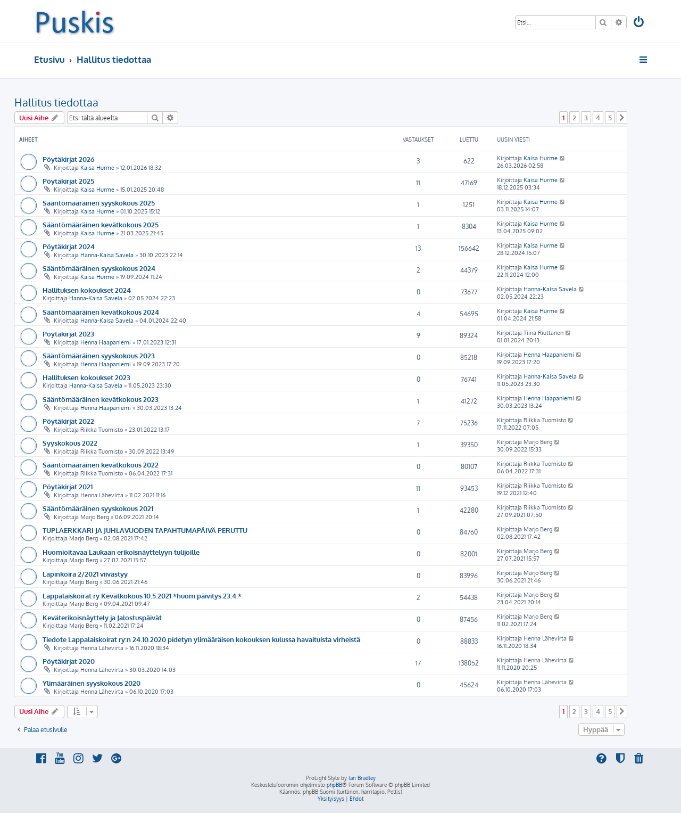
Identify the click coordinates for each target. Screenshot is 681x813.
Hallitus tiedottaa (56, 102)
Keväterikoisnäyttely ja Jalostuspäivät (102, 617)
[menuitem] (639, 23)
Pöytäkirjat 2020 (69, 661)
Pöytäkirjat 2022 (68, 420)
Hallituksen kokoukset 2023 (86, 377)
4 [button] (598, 117)
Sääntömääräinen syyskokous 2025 (99, 202)
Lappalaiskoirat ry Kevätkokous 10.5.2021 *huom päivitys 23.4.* (142, 595)
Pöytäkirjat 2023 (68, 333)
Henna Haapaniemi (105, 342)
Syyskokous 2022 (70, 442)
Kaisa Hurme (97, 167)
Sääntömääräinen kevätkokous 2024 (101, 311)
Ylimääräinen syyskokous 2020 (91, 682)
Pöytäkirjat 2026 (69, 158)
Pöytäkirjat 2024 (69, 246)
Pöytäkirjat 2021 (68, 486)
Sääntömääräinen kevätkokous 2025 (101, 224)
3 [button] (586, 117)
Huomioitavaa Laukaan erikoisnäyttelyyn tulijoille (121, 551)
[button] (622, 117)
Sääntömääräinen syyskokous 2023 (99, 355)
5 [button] (610, 117)
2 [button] (574, 117)
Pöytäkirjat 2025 (68, 180)
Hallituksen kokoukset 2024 (87, 289)
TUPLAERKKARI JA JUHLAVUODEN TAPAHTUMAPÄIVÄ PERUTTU (145, 530)
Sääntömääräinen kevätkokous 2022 (101, 464)
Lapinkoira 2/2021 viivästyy (85, 573)
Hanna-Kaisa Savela (107, 255)
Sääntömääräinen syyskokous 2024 (99, 268)
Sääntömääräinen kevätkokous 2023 (101, 399)
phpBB (334, 785)
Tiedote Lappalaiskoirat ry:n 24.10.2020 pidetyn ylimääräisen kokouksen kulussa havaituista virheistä (201, 639)
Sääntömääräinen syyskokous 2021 (98, 508)
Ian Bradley (362, 778)
